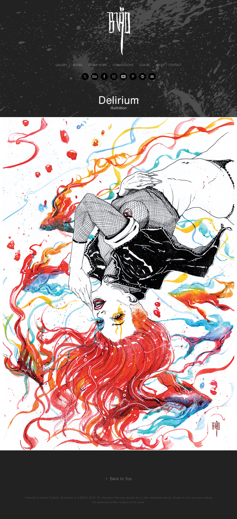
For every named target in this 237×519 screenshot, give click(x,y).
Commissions (123, 65)
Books (78, 65)
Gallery (61, 65)
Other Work (97, 65)
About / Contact (169, 65)
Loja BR (144, 65)
